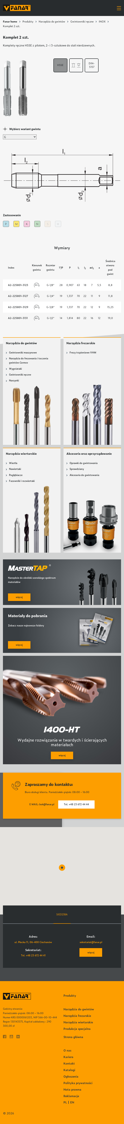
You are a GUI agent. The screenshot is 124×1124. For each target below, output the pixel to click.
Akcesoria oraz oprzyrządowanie (89, 453)
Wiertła (13, 463)
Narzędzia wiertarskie (21, 453)
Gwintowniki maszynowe (23, 352)
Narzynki (14, 380)
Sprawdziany (77, 469)
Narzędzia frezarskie (80, 343)
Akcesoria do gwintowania (84, 475)
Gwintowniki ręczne (82, 21)
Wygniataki (15, 368)
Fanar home (10, 21)
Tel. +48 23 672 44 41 (33, 955)
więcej (90, 952)
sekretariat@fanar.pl (91, 942)
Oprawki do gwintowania (84, 463)
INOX (102, 21)
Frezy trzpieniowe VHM (83, 352)
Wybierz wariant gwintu (25, 129)
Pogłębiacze (15, 475)
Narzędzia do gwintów (52, 21)
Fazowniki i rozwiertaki (22, 481)
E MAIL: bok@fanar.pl (41, 804)
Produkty (27, 21)
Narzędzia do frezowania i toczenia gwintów (28, 360)
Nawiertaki (15, 469)
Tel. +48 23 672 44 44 (76, 804)
